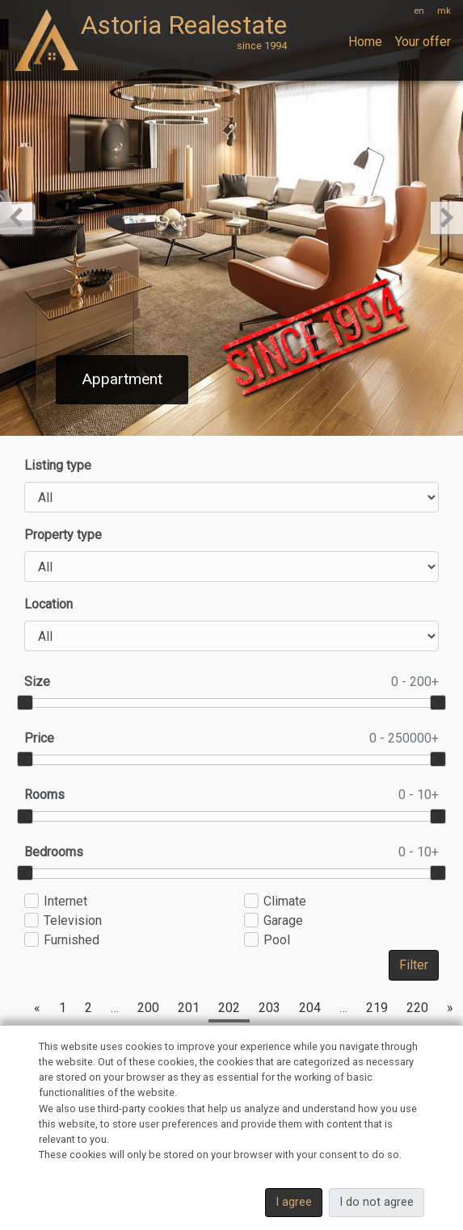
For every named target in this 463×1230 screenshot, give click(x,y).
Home (365, 41)
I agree (294, 1202)
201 (189, 1007)
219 (377, 1007)
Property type (63, 534)
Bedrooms (231, 852)
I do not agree (376, 1202)
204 (310, 1007)
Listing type (57, 465)
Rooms (231, 795)
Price (231, 738)
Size (231, 682)
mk (444, 11)
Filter (413, 965)
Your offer (423, 41)
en (419, 11)
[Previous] (37, 1008)
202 (229, 1007)
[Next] (450, 1008)
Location (48, 604)
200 (148, 1007)
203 (269, 1007)
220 (417, 1007)
